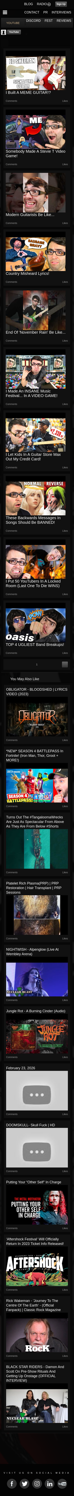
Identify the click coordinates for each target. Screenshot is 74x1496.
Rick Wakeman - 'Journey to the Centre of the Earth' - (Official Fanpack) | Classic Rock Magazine (33, 1305)
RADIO (42, 4)
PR (45, 12)
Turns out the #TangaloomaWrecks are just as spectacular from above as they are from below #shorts (35, 821)
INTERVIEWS (61, 12)
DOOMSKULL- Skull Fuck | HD (30, 1125)
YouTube (14, 32)
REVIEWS (64, 20)
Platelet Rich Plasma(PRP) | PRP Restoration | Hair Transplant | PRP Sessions (33, 887)
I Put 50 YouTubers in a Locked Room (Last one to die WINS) (33, 583)
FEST (49, 20)
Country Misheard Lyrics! (27, 273)
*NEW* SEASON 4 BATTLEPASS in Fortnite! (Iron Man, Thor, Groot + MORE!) (34, 755)
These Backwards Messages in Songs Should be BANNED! (33, 520)
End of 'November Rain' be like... (36, 332)
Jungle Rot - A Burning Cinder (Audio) (35, 1011)
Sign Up (61, 4)
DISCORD (33, 20)
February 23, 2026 (20, 1068)
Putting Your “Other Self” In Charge (33, 1182)
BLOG (28, 4)
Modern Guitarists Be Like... (30, 214)
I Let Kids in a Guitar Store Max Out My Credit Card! (33, 456)
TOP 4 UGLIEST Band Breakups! (35, 644)
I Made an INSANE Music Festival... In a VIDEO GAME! (31, 393)
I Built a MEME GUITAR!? (28, 92)
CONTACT (31, 12)
